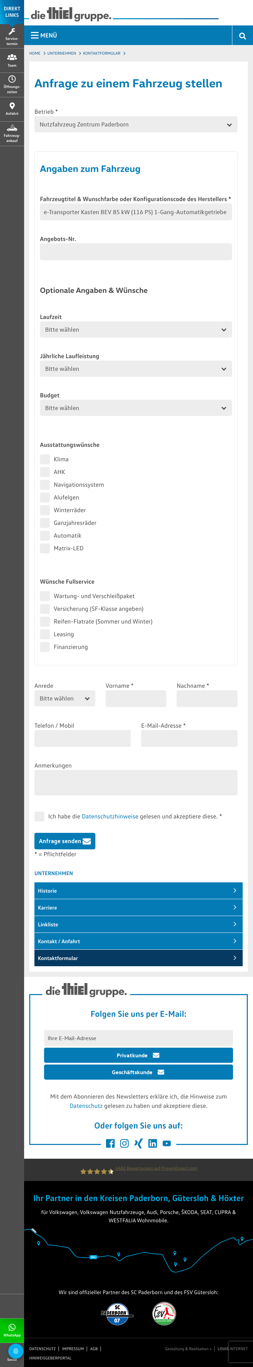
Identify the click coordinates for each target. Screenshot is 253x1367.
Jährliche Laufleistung (69, 356)
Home (35, 53)
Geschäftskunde (132, 1072)
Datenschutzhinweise (110, 816)
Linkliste (48, 924)
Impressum (73, 1348)
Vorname (120, 685)
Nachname (193, 685)
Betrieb (46, 111)
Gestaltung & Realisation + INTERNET (206, 1348)
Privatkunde (132, 1055)
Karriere (47, 907)
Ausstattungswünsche (69, 444)
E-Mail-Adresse (163, 725)
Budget (50, 395)
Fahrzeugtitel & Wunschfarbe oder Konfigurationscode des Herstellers (135, 198)
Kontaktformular (101, 53)
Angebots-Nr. (58, 238)
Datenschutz (86, 1105)
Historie (47, 890)
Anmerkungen (53, 765)
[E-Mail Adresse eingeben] (138, 1038)
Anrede (43, 685)
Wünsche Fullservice (67, 581)
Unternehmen (62, 53)
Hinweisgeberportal (50, 1358)
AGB (94, 1348)
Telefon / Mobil (54, 725)
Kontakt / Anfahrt (59, 941)
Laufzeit (51, 316)
